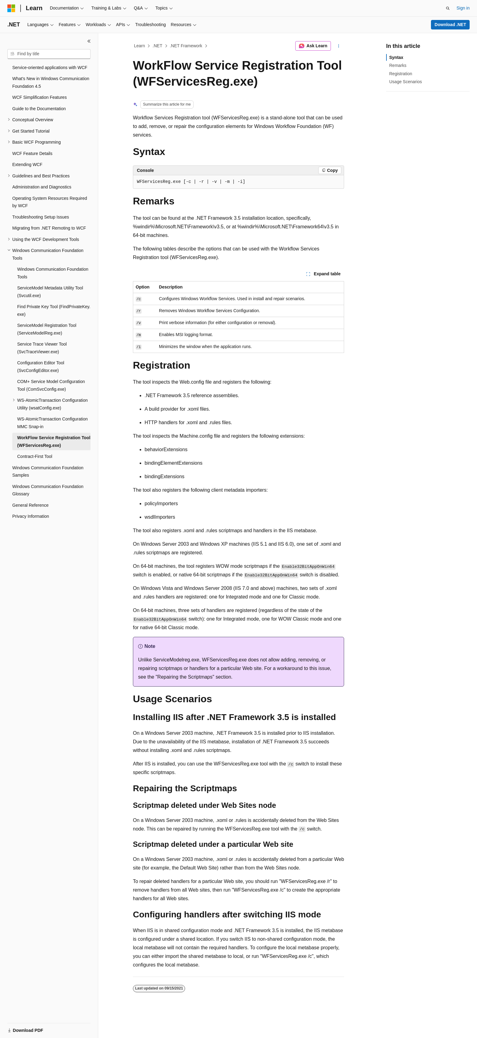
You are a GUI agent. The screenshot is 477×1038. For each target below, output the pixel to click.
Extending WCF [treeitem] (27, 164)
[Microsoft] (11, 8)
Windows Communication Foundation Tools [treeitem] (52, 273)
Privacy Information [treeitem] (30, 516)
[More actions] (338, 46)
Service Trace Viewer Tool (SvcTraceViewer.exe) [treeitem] (42, 348)
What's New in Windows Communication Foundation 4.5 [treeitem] (50, 82)
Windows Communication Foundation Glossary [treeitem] (47, 490)
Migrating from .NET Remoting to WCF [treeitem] (49, 228)
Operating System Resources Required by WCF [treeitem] (49, 202)
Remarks (397, 65)
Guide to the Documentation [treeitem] (39, 108)
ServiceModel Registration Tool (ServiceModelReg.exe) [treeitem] (46, 329)
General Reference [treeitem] (30, 505)
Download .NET (450, 24)
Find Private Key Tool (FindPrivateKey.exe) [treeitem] (53, 310)
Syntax (396, 57)
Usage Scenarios (405, 81)
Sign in (463, 8)
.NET (157, 45)
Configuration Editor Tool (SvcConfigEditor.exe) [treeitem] (40, 366)
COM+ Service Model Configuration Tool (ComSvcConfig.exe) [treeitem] (51, 385)
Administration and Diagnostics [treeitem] (41, 186)
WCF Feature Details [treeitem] (32, 153)
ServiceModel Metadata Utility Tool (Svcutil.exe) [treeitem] (50, 291)
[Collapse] (89, 41)
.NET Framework (186, 45)
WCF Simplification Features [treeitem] (39, 97)
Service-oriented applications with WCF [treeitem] (49, 67)
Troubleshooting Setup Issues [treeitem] (40, 217)
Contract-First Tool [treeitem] (34, 456)
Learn (139, 45)
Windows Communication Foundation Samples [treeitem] (47, 471)
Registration (400, 73)
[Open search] (448, 8)
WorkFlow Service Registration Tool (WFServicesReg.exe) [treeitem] (53, 441)
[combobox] (49, 54)
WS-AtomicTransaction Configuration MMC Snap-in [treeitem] (52, 422)
